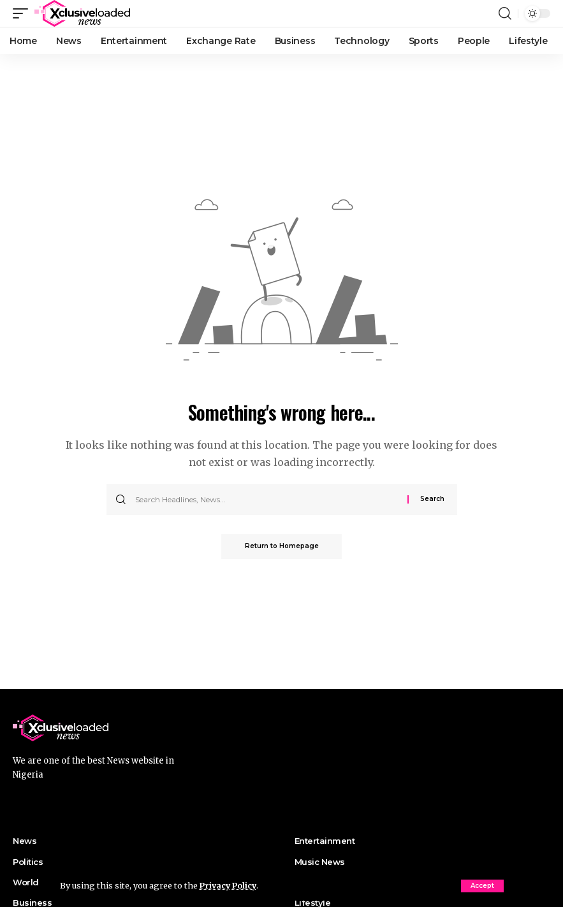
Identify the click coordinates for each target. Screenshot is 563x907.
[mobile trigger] (23, 13)
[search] (505, 13)
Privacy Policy (230, 885)
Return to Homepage (282, 546)
